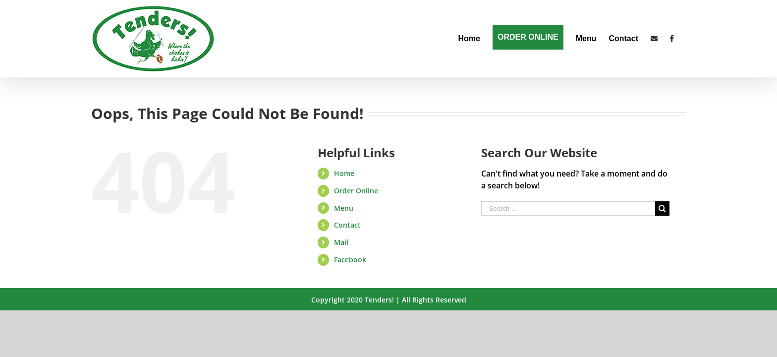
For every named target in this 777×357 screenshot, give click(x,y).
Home (344, 173)
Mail (341, 242)
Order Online (356, 190)
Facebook (350, 259)
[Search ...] (568, 208)
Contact (347, 225)
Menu (343, 208)
